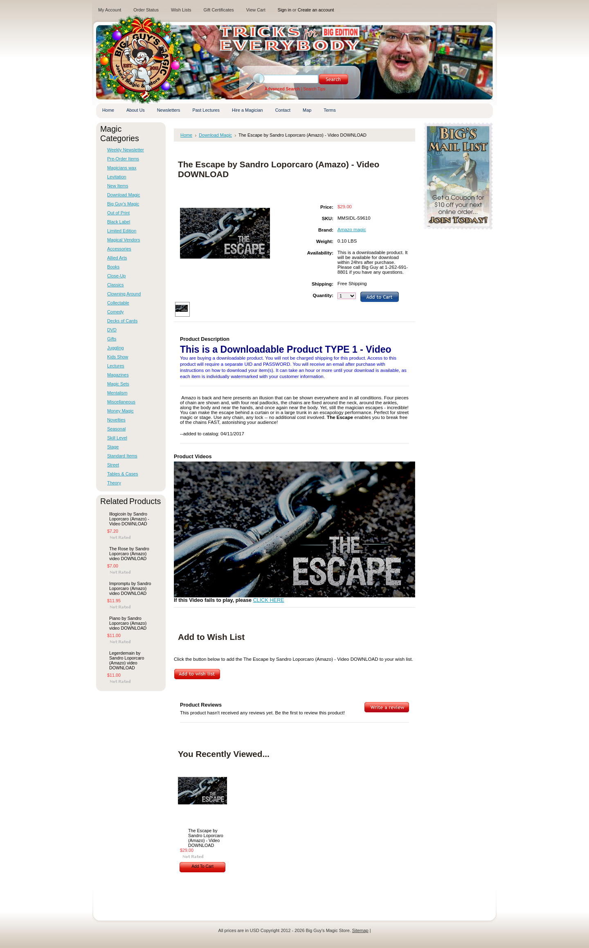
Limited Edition (121, 230)
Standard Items (122, 455)
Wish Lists (181, 9)
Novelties (116, 419)
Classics (115, 284)
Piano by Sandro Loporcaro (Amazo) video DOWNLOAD (127, 623)
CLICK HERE (268, 600)
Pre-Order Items (123, 158)
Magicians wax (121, 167)
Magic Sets (118, 383)
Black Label (118, 221)
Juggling (115, 347)
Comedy (115, 311)
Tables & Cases (122, 473)
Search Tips (314, 89)
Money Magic (120, 410)
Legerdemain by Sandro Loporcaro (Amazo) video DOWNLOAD (126, 660)
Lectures (115, 365)
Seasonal (116, 428)
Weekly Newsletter (125, 149)
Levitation (116, 176)
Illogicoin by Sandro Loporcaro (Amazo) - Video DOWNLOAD (129, 518)
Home (186, 135)
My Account (109, 9)
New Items (117, 185)
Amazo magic (351, 229)
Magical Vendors (123, 239)
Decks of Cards (122, 320)
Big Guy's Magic (123, 203)
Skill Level (117, 437)
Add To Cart (202, 866)
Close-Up (116, 275)
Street (113, 464)
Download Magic (123, 194)
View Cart (255, 9)
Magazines (118, 374)
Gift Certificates (218, 9)
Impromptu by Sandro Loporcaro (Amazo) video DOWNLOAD (130, 588)
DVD (112, 329)
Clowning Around (124, 293)
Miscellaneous (121, 401)
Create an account (316, 9)
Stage (113, 446)
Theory (114, 482)
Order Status (146, 9)
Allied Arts (117, 257)
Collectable (118, 302)
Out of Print (118, 212)
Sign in (284, 9)
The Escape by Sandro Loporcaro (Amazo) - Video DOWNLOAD (205, 838)
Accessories (119, 248)
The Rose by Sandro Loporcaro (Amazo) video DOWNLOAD (129, 553)
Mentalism (117, 392)
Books (113, 266)
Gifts (111, 338)
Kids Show (117, 356)
